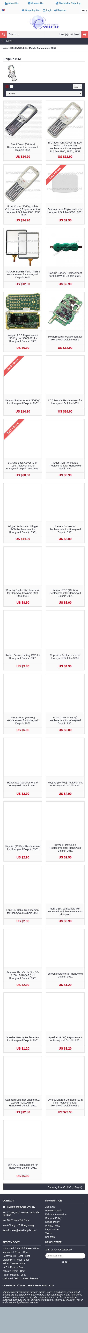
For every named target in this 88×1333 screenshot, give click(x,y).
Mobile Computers (38, 48)
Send (65, 1262)
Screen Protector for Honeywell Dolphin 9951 (65, 975)
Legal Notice (52, 1229)
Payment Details (54, 1210)
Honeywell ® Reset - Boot (16, 1256)
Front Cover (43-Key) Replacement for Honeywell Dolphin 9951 (65, 720)
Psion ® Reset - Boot (14, 1263)
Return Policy (52, 1221)
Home (5, 48)
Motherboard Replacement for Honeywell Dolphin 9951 (65, 338)
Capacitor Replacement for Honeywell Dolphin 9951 (65, 656)
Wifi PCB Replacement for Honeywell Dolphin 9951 (23, 1166)
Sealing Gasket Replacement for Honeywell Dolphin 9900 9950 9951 (22, 593)
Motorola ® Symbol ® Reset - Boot (21, 1248)
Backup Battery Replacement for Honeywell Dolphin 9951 (65, 274)
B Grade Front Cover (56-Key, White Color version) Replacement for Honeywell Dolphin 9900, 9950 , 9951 (65, 147)
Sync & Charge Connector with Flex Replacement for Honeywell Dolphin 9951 (65, 1102)
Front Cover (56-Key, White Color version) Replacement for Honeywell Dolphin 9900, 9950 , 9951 (23, 210)
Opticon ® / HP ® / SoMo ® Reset (20, 1278)
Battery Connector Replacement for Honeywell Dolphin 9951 (65, 529)
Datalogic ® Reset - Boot (16, 1259)
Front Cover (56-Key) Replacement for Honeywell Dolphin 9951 (22, 147)
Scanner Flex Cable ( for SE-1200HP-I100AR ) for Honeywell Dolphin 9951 (22, 975)
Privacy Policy (52, 1225)
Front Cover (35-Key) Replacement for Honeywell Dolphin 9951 (22, 720)
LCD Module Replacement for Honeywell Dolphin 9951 (65, 402)
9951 (53, 48)
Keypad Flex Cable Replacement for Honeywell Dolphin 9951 (65, 847)
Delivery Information (56, 1214)
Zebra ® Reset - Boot (14, 1271)
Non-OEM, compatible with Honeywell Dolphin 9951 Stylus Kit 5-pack (65, 911)
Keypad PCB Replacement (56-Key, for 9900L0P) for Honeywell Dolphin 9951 (23, 338)
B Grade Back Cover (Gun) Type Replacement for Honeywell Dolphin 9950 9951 (23, 465)
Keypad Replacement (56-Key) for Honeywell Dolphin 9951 (22, 402)
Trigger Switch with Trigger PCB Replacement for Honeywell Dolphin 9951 (23, 529)
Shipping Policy (53, 1218)
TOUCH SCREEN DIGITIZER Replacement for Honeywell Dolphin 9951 (23, 274)
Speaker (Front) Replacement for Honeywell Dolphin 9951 (65, 1039)
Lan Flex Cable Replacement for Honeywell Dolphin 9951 (22, 911)
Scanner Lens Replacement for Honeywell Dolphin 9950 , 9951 (65, 211)
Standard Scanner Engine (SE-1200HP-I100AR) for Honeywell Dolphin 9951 (22, 1102)
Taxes (48, 1233)
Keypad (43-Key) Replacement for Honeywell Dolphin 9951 (22, 848)
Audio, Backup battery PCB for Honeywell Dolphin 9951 (22, 656)
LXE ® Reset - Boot (13, 1267)
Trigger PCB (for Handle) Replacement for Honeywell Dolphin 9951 (65, 465)
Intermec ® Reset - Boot (15, 1252)
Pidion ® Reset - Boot (14, 1274)
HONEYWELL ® (18, 48)
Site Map (50, 1237)
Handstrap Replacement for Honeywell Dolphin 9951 (22, 784)
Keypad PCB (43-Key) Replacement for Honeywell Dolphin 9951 (65, 593)
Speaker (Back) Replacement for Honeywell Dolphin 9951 (23, 1039)
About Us (50, 1206)
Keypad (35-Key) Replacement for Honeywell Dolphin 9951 (65, 784)
